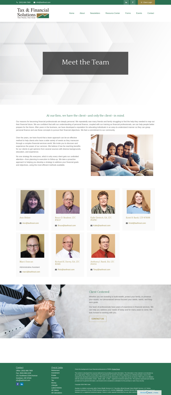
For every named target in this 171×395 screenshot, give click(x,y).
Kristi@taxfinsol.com (137, 223)
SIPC (122, 390)
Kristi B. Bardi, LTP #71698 (138, 218)
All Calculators (56, 393)
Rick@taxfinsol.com (66, 270)
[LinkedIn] (126, 2)
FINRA (118, 390)
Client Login (146, 2)
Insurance (55, 378)
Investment (55, 373)
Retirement (55, 370)
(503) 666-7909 (23, 2)
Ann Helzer (25, 218)
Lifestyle (54, 385)
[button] (71, 13)
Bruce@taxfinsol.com (67, 225)
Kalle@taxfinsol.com (101, 225)
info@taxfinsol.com (41, 2)
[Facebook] (132, 2)
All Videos (55, 390)
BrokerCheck (116, 369)
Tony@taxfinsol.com (101, 270)
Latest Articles (56, 388)
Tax (52, 380)
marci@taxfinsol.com (31, 272)
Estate (53, 375)
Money (53, 383)
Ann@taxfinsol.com (30, 223)
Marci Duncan (26, 262)
